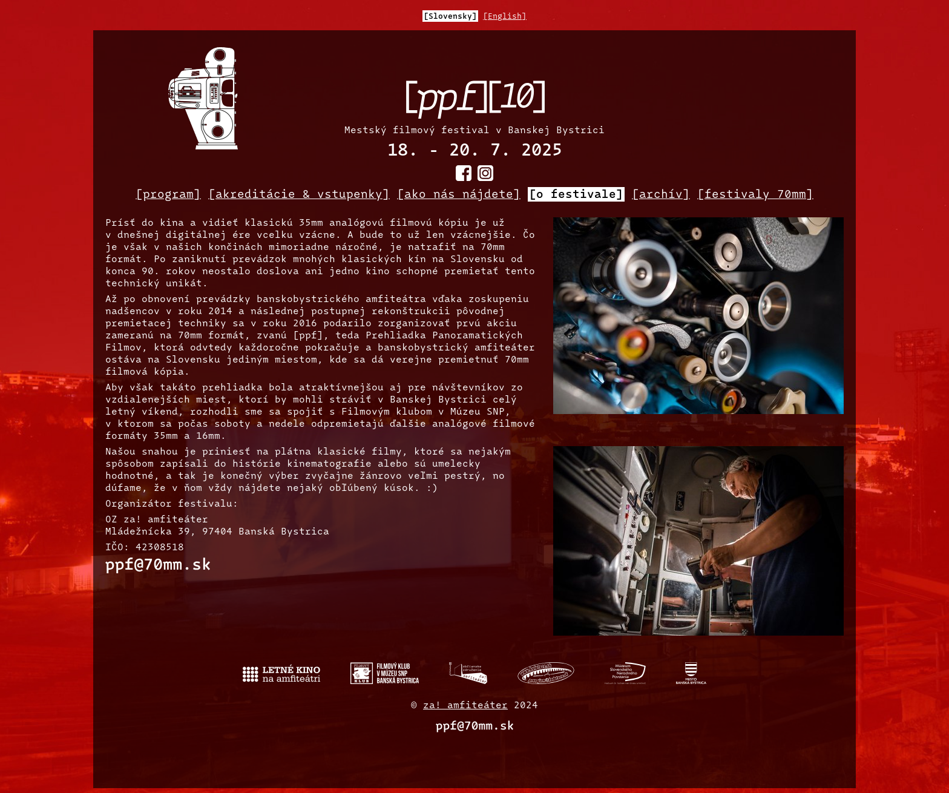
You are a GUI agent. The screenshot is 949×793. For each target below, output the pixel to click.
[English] (505, 17)
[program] (168, 194)
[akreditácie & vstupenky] (299, 194)
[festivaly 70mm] (755, 194)
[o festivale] (576, 194)
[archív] (661, 194)
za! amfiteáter (465, 706)
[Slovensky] (450, 17)
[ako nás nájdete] (458, 194)
